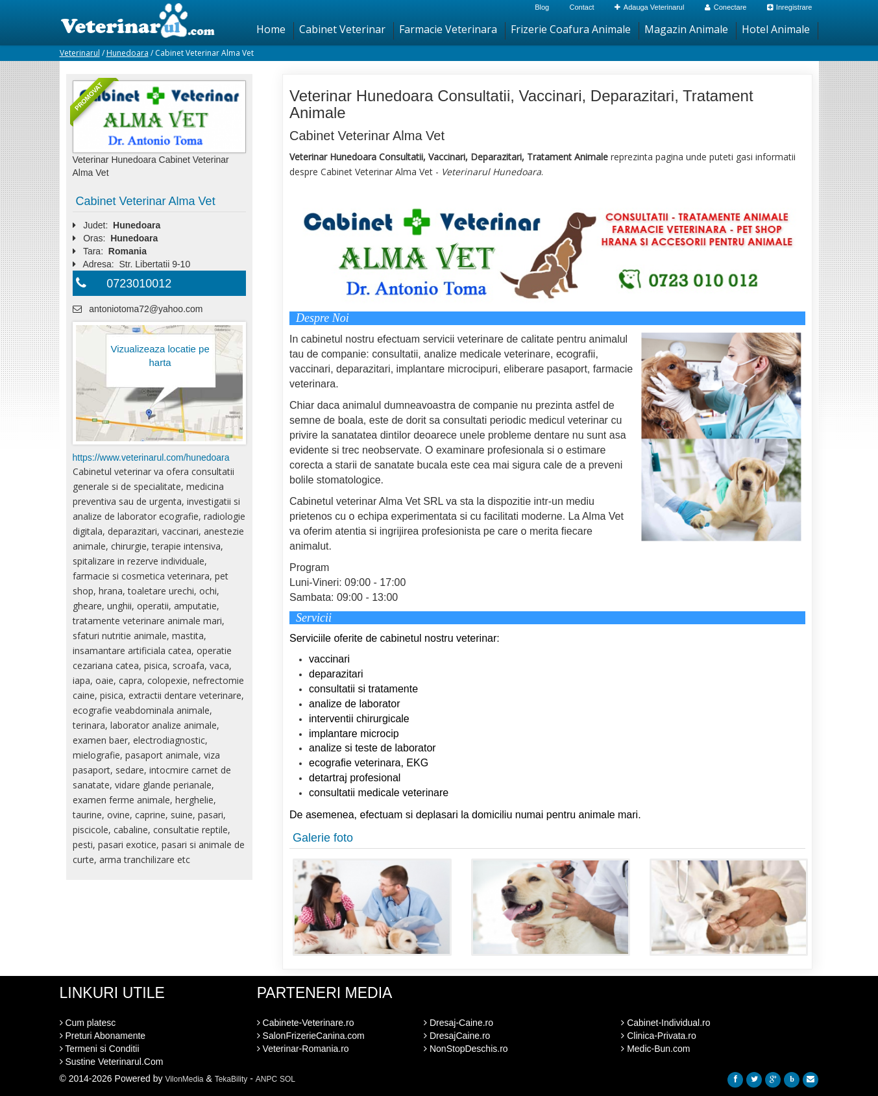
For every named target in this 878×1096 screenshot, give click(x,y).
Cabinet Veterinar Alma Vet (145, 201)
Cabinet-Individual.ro (665, 1022)
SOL (287, 1079)
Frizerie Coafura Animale (571, 29)
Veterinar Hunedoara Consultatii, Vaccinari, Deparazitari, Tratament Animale (521, 104)
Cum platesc (88, 1022)
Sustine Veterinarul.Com (112, 1061)
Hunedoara (127, 52)
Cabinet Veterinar (342, 29)
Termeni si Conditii (100, 1048)
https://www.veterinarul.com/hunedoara (151, 457)
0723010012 (138, 283)
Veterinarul (80, 52)
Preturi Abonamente (103, 1035)
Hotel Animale (776, 29)
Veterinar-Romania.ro (303, 1048)
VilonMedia (184, 1079)
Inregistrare (789, 7)
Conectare (726, 7)
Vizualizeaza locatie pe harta (159, 355)
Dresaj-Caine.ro (458, 1022)
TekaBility (231, 1079)
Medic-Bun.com (655, 1048)
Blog (542, 7)
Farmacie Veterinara (448, 29)
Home (271, 29)
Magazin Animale (686, 29)
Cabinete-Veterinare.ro (305, 1022)
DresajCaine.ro (457, 1035)
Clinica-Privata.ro (658, 1035)
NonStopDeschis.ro (466, 1048)
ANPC (266, 1079)
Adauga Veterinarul (650, 7)
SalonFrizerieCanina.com (311, 1035)
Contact (582, 7)
